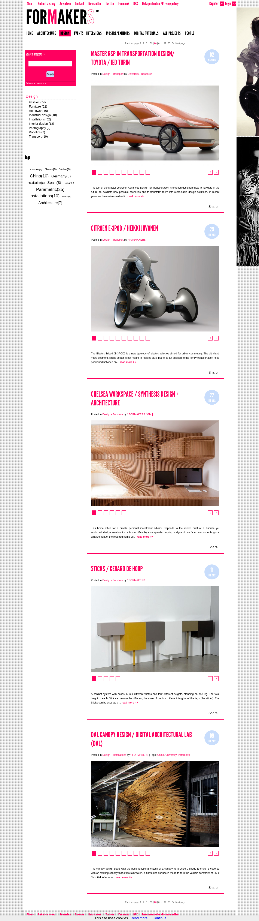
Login (230, 3)
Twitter (110, 3)
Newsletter (94, 3)
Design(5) (69, 183)
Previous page (132, 43)
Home (29, 33)
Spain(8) (54, 183)
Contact (79, 3)
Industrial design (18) (43, 115)
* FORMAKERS (137, 239)
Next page (180, 43)
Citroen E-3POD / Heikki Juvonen (124, 228)
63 (169, 43)
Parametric (184, 754)
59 (151, 43)
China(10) (39, 176)
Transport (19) (38, 136)
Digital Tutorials (146, 33)
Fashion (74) (37, 102)
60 (155, 43)
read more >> (136, 196)
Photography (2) (39, 128)
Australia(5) (36, 169)
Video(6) (65, 169)
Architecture (46, 33)
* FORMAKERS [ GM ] (140, 414)
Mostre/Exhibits (118, 33)
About (30, 3)
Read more (139, 918)
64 (173, 43)
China (160, 754)
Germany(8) (61, 176)
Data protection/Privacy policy (160, 3)
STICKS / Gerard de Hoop (117, 568)
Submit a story (46, 3)
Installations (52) (40, 119)
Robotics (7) (37, 132)
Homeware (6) (38, 110)
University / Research (140, 73)
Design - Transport (113, 73)
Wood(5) (66, 196)
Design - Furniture (112, 414)
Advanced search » (36, 83)
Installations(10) (44, 196)
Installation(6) (36, 182)
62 (165, 43)
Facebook (123, 3)
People (189, 33)
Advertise (65, 3)
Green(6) (51, 169)
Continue (159, 918)
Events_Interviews (88, 33)
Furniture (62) (38, 106)
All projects (172, 33)
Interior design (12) (41, 123)
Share (213, 206)
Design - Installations (114, 754)
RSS (135, 3)
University (171, 754)
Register (216, 3)
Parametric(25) (50, 189)
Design (65, 33)
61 (159, 43)
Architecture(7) (50, 203)
